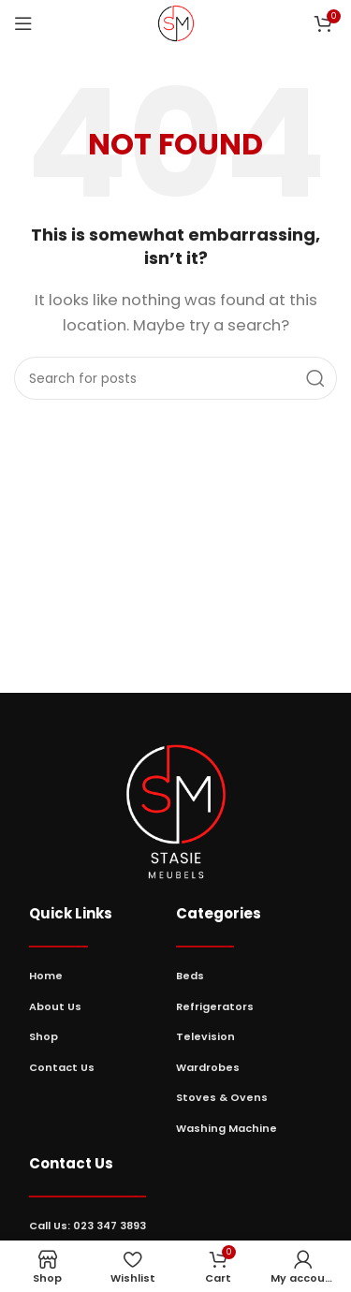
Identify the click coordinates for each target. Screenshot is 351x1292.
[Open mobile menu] (23, 23)
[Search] (175, 378)
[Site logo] (176, 22)
